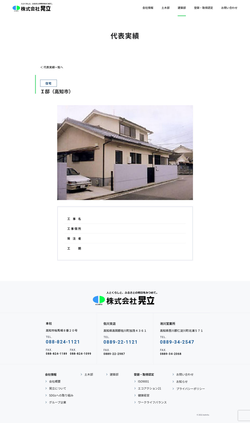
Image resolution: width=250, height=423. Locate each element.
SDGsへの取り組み (61, 395)
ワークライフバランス (152, 402)
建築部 (182, 8)
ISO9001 (143, 381)
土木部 (165, 8)
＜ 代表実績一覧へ (52, 67)
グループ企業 (57, 402)
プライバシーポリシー (190, 388)
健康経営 (144, 395)
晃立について (57, 388)
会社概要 (55, 381)
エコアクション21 (149, 388)
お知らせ (182, 381)
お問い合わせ (184, 374)
